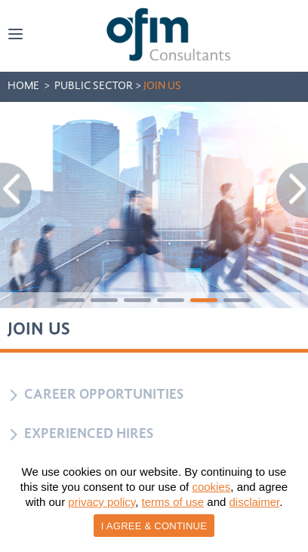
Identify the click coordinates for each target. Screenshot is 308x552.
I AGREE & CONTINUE (154, 526)
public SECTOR (93, 86)
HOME (23, 86)
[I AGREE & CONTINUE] (289, 502)
